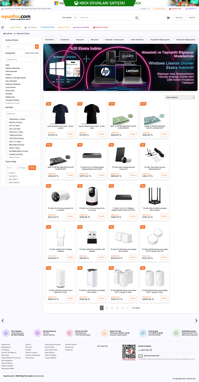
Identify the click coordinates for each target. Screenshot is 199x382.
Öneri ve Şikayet (50, 355)
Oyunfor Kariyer (70, 344)
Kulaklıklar (65, 40)
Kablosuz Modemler (12, 84)
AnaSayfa (8, 34)
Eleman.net (69, 347)
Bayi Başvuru (6, 347)
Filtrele (32, 168)
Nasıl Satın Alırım (51, 350)
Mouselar (94, 40)
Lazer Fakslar (10, 87)
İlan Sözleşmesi (7, 360)
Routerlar (8, 94)
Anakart (8, 75)
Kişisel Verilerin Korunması (11, 358)
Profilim (28, 350)
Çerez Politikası (6, 363)
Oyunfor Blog (49, 347)
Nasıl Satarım (50, 352)
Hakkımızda (5, 344)
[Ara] (137, 18)
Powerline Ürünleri (12, 100)
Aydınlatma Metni (7, 368)
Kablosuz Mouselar (12, 68)
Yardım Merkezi (50, 358)
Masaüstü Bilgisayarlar (186, 40)
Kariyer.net (69, 350)
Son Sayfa (136, 308)
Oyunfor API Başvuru (8, 352)
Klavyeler (80, 40)
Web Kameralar (11, 71)
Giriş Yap (28, 347)
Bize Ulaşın (5, 355)
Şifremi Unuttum (31, 352)
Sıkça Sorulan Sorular (52, 344)
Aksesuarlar (10, 91)
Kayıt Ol (28, 344)
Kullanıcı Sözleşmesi (32, 355)
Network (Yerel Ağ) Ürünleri (15, 78)
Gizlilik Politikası (7, 366)
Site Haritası (29, 358)
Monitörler (49, 40)
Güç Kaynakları (11, 81)
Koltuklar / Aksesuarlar (114, 40)
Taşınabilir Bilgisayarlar (160, 40)
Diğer (7, 65)
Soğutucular (10, 97)
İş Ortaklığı (5, 350)
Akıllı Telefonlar (137, 40)
